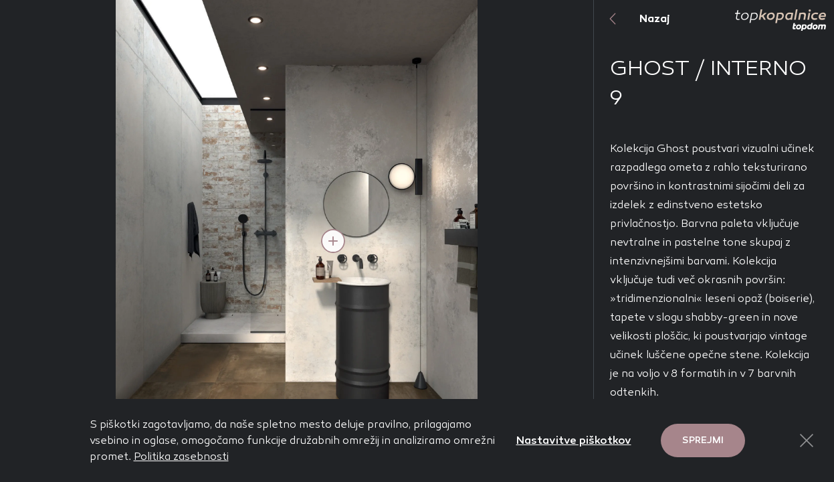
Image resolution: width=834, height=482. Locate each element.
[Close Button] (806, 440)
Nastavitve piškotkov (573, 440)
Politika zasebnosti (181, 456)
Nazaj (632, 18)
